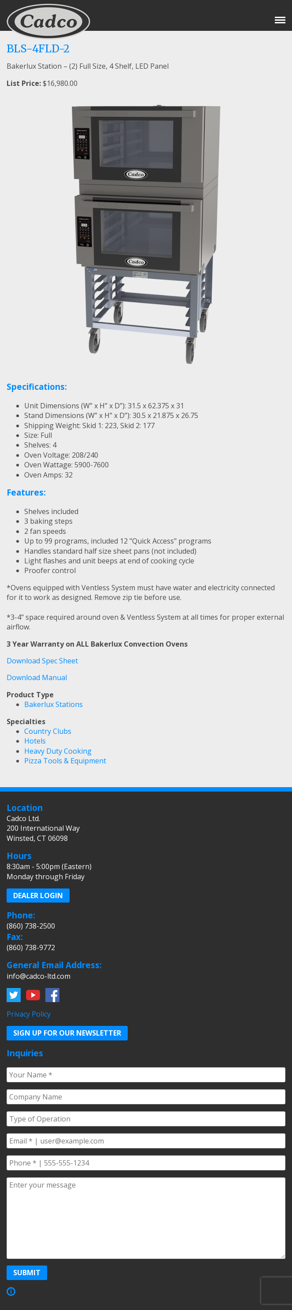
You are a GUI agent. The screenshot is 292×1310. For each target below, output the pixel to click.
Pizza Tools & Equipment (65, 761)
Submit (27, 1272)
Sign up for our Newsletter (67, 1033)
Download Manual (37, 677)
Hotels (35, 741)
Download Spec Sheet (42, 661)
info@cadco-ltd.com (38, 976)
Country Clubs (47, 731)
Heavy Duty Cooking (58, 751)
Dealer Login (38, 895)
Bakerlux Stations (53, 704)
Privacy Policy (29, 1014)
